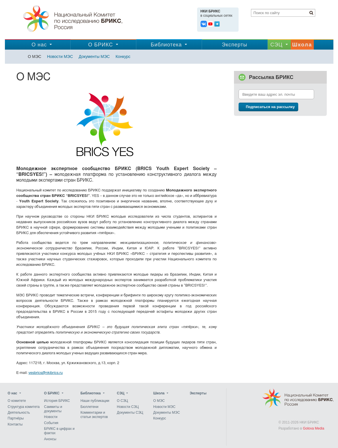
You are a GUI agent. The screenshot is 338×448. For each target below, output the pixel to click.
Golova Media (313, 428)
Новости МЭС (60, 56)
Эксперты (235, 45)
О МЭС (34, 56)
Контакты (15, 424)
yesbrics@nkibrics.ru (46, 373)
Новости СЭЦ (128, 407)
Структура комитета (24, 407)
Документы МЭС (94, 56)
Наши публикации (94, 401)
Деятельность (19, 413)
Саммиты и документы (53, 409)
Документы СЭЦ (130, 413)
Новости (50, 417)
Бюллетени (89, 407)
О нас (39, 45)
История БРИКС (57, 401)
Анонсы (50, 439)
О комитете (17, 401)
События (51, 423)
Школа (302, 45)
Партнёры (16, 419)
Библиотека (166, 45)
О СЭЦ (122, 401)
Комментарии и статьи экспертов (94, 415)
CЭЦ (276, 45)
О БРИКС (100, 45)
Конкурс (123, 56)
